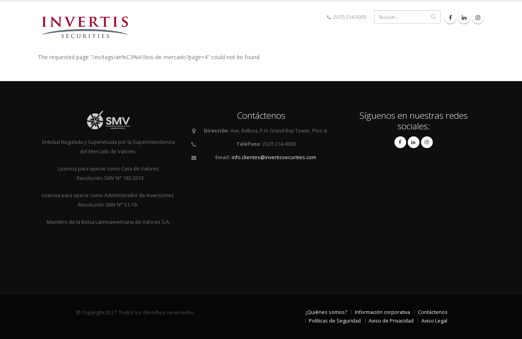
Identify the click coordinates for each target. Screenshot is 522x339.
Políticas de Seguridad (335, 320)
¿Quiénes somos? (326, 312)
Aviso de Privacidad (391, 320)
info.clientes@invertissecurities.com (274, 157)
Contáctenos (433, 312)
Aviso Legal (434, 320)
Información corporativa (382, 312)
